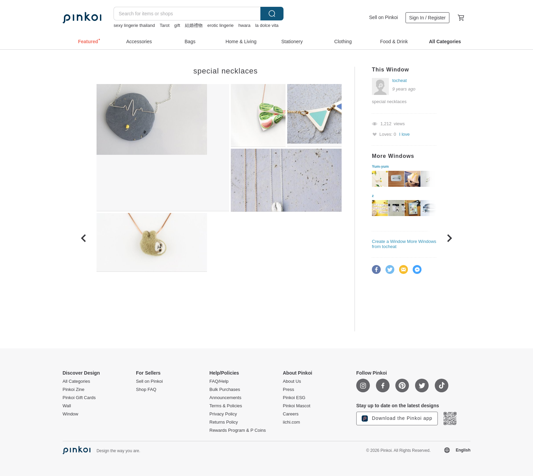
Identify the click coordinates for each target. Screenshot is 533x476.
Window (70, 414)
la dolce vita (267, 25)
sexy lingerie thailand (134, 25)
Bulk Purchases (224, 389)
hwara (244, 25)
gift (177, 25)
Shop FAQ (146, 389)
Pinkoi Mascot (296, 406)
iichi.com (291, 422)
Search (272, 14)
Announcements (225, 397)
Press (288, 389)
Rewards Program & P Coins (237, 430)
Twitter (389, 269)
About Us (292, 381)
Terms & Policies (225, 406)
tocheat (399, 80)
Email (403, 269)
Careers (290, 414)
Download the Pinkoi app (397, 418)
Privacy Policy (223, 414)
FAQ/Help (218, 381)
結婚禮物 (194, 25)
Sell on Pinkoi (383, 17)
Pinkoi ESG (294, 397)
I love (404, 134)
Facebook (376, 269)
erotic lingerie (220, 25)
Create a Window (389, 241)
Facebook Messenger (417, 269)
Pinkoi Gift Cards (79, 397)
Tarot (165, 25)
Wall (67, 406)
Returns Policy (223, 422)
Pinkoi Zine (73, 389)
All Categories (76, 381)
